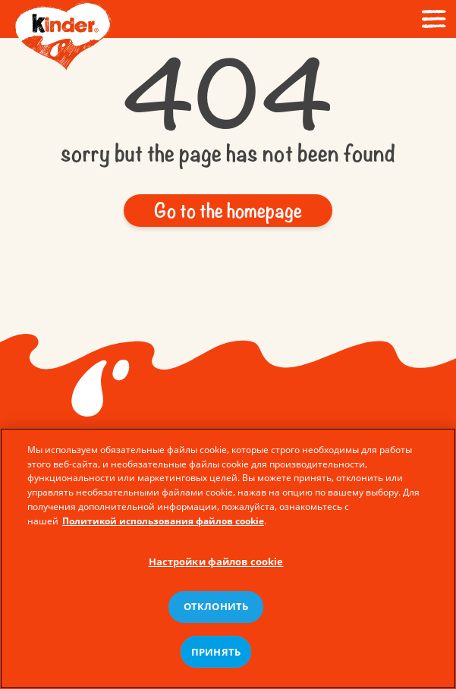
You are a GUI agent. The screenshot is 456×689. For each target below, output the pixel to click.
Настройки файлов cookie (216, 566)
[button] (228, 210)
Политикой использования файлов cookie (163, 525)
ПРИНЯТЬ (216, 656)
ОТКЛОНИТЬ (216, 611)
